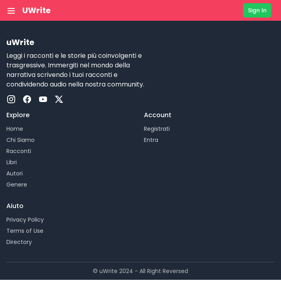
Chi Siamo (20, 140)
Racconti (18, 151)
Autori (14, 173)
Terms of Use (24, 231)
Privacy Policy (25, 220)
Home (14, 129)
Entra (151, 140)
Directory (19, 242)
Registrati (157, 129)
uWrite (20, 42)
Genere (16, 185)
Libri (11, 162)
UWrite (36, 10)
